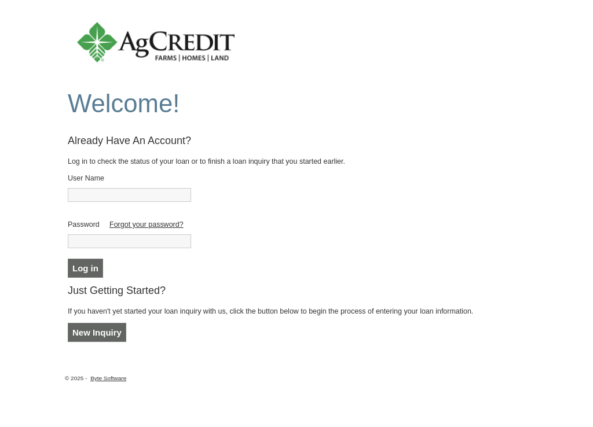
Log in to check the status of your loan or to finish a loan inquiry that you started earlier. (206, 161)
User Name (86, 178)
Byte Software (108, 378)
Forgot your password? (146, 224)
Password (84, 224)
